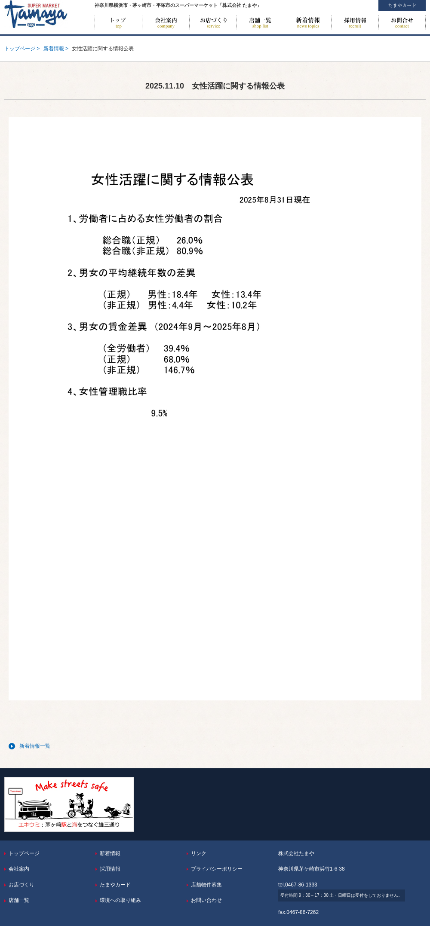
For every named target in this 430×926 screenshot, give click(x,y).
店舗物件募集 (206, 885)
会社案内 (165, 22)
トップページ (118, 22)
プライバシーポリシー (217, 869)
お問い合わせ (402, 22)
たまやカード (115, 885)
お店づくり (212, 22)
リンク (198, 853)
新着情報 (307, 22)
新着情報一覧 (34, 746)
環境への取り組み (120, 900)
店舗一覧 (260, 22)
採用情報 (354, 22)
